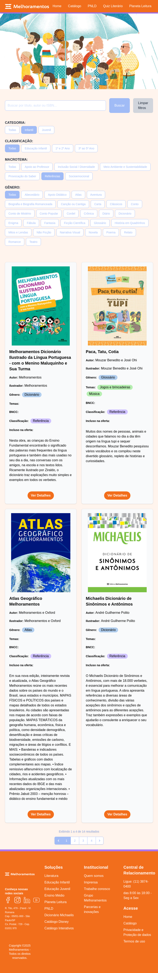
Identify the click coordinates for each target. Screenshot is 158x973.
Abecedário (32, 194)
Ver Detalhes (41, 495)
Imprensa (91, 882)
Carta (97, 204)
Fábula (31, 223)
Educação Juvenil (57, 889)
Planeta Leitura (55, 902)
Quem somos (93, 876)
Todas (12, 130)
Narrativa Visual (70, 232)
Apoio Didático (57, 194)
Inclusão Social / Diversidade (76, 166)
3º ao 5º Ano (86, 148)
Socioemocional (79, 176)
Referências (52, 176)
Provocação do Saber (22, 176)
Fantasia (49, 223)
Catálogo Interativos (59, 928)
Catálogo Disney (56, 921)
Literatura (51, 876)
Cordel (71, 213)
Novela (93, 232)
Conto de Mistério (19, 213)
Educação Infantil (36, 148)
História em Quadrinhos (130, 223)
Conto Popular (49, 213)
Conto (134, 204)
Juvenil (46, 130)
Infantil (29, 130)
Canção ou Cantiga (73, 204)
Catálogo (130, 923)
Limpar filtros (143, 105)
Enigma (13, 223)
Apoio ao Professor (37, 166)
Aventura (96, 194)
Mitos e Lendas (18, 232)
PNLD (48, 908)
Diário (106, 213)
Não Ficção (44, 232)
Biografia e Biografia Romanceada (30, 204)
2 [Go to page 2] (75, 840)
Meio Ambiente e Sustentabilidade (125, 166)
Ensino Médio (54, 895)
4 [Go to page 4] (91, 840)
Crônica (89, 213)
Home (127, 916)
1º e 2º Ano (63, 148)
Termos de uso (134, 941)
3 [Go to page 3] (83, 840)
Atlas (78, 194)
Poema (110, 232)
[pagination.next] (99, 841)
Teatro (33, 241)
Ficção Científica (74, 223)
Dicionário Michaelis (59, 915)
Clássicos (116, 204)
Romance (14, 241)
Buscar (119, 105)
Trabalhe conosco (97, 889)
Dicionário (124, 213)
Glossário (100, 223)
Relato (128, 232)
